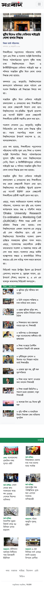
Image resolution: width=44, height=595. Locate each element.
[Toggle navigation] (39, 4)
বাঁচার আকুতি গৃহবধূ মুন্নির (30, 521)
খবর (7, 570)
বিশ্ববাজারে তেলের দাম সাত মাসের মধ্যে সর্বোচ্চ (32, 463)
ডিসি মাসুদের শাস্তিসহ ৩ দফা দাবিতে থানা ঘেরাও (27, 301)
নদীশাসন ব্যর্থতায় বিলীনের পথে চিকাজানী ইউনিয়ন (10, 553)
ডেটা (36, 570)
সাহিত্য (21, 570)
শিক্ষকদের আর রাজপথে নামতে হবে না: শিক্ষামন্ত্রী (27, 324)
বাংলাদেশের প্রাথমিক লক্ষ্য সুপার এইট (10, 460)
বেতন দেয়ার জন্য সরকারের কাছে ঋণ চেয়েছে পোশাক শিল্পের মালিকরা (9, 492)
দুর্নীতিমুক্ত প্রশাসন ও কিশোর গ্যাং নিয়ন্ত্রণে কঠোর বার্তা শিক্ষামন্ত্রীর (27, 359)
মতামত (14, 570)
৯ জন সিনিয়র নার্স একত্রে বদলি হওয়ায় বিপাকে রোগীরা (33, 553)
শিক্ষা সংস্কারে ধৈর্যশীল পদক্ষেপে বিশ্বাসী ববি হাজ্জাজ (28, 347)
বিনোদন (29, 570)
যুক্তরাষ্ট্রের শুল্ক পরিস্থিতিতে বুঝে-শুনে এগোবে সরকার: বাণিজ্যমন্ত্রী (32, 493)
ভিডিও (22, 576)
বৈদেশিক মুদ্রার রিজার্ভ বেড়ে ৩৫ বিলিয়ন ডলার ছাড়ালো (9, 525)
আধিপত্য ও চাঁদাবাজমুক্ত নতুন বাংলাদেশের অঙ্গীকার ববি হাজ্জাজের (29, 335)
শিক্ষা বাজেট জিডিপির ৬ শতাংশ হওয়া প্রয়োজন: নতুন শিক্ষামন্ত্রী (28, 392)
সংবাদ (29, 584)
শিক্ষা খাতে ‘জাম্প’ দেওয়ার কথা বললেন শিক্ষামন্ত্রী (28, 381)
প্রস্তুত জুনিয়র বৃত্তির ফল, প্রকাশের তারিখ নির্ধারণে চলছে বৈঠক (29, 312)
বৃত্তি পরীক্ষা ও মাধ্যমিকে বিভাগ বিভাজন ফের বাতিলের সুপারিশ (28, 414)
